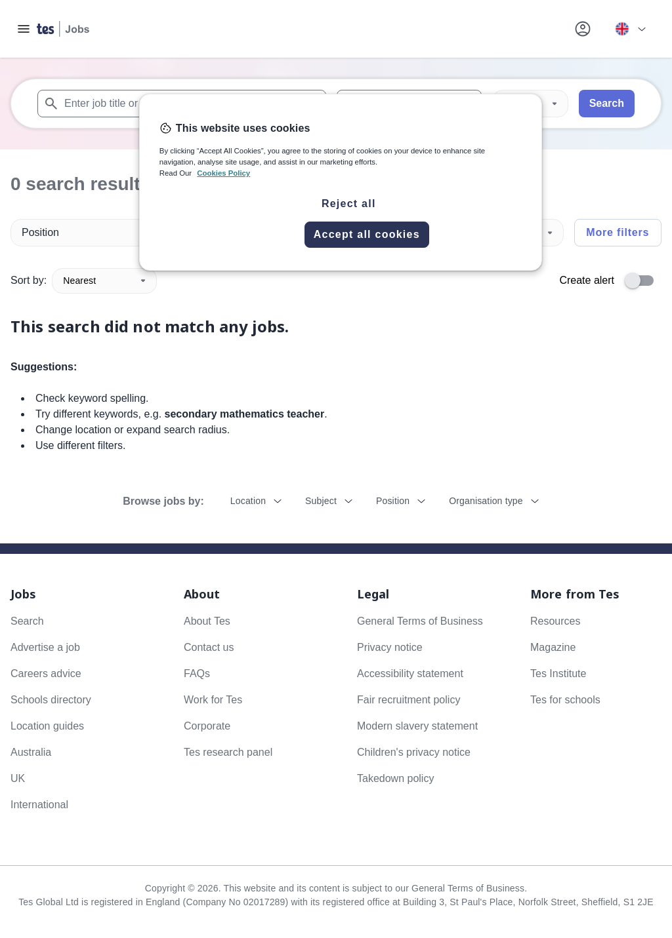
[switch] (643, 280)
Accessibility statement (410, 673)
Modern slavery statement (417, 726)
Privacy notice (390, 647)
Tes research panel (228, 752)
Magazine (553, 647)
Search (606, 103)
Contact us (209, 647)
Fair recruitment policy (408, 699)
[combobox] (181, 103)
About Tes (207, 621)
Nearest (104, 280)
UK (17, 778)
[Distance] (530, 103)
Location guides (47, 726)
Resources (555, 621)
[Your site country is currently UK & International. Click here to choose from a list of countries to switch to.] (630, 28)
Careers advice (45, 673)
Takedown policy (395, 778)
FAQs (197, 673)
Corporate (207, 726)
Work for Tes (213, 699)
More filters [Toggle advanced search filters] (617, 232)
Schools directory (50, 699)
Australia (30, 752)
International (39, 804)
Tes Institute (558, 673)
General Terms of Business (420, 621)
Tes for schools (565, 699)
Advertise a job (45, 647)
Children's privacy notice (414, 752)
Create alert (586, 280)
